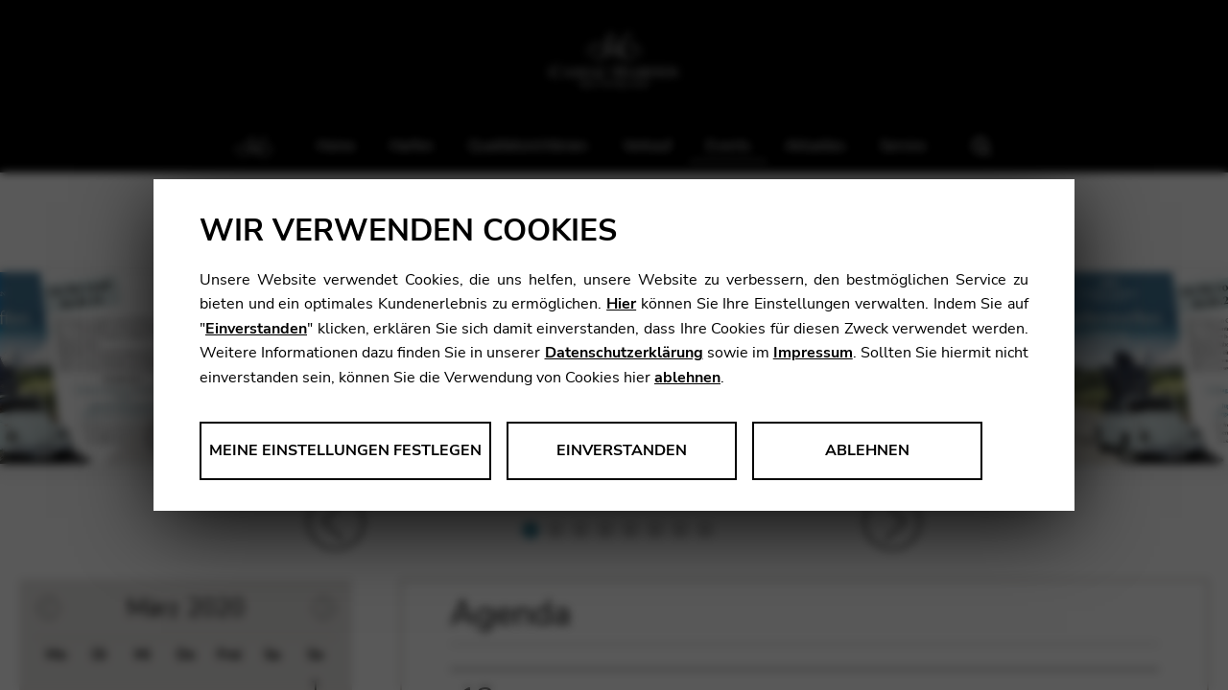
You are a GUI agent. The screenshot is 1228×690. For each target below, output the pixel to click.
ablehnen (687, 377)
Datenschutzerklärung (624, 352)
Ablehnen (867, 450)
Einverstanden (256, 328)
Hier (621, 303)
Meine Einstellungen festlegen (345, 450)
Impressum (813, 352)
